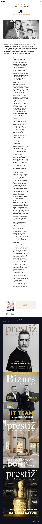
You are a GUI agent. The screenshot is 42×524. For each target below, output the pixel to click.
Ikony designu (27, 14)
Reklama (19, 519)
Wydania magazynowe (6, 519)
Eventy (33, 519)
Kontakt (30, 519)
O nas (11, 519)
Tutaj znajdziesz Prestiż (24, 519)
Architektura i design (21, 4)
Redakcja (15, 519)
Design (24, 14)
